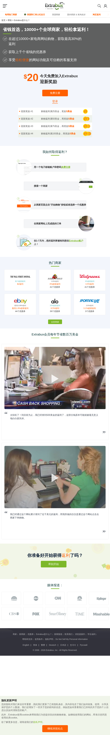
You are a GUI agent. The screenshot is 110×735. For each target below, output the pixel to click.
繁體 (43, 645)
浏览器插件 (80, 634)
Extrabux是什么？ (22, 20)
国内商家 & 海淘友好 (76, 14)
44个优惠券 (20, 311)
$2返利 (20, 284)
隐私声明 (49, 639)
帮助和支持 (27, 639)
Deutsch (52, 645)
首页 (3, 20)
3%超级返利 (55, 284)
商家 (15, 634)
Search (99, 6)
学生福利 (91, 634)
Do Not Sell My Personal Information (71, 639)
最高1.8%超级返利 (20, 308)
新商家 (22, 634)
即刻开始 (54, 564)
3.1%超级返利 (89, 308)
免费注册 (55, 93)
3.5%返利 (89, 284)
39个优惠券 (55, 311)
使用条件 (39, 639)
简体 (35, 645)
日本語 (63, 645)
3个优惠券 (89, 311)
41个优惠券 (55, 287)
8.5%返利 (55, 308)
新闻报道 (58, 634)
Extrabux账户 (76, 240)
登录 (55, 101)
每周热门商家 (11, 14)
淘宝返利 (97, 14)
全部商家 (55, 322)
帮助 (10, 20)
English (26, 645)
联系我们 (69, 634)
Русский (83, 645)
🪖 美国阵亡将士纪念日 (34, 14)
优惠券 (31, 634)
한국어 (73, 645)
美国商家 (56, 14)
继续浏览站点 (55, 728)
